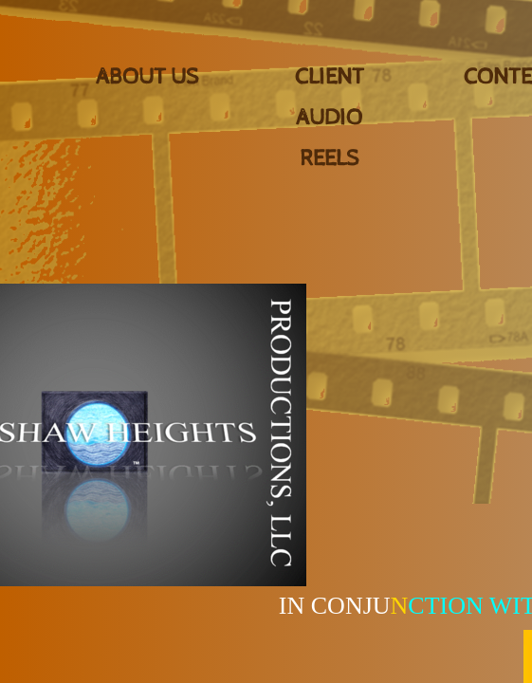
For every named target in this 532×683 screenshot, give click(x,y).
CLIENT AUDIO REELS (329, 118)
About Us (147, 77)
